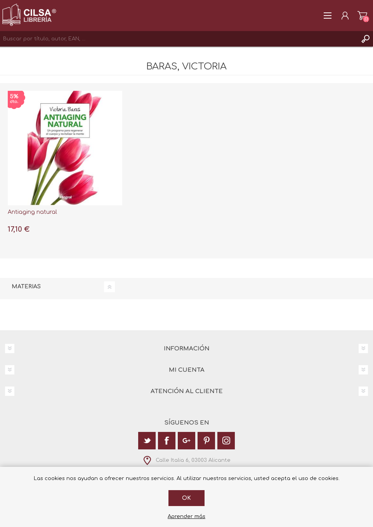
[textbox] (178, 39)
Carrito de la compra (362, 15)
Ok (186, 498)
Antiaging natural (32, 212)
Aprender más (186, 516)
